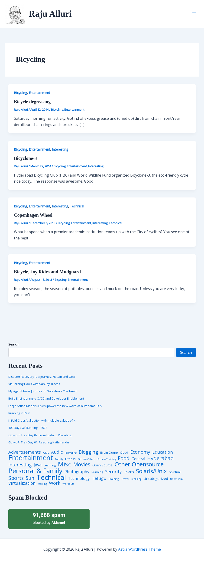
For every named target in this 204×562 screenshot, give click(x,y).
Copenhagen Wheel (33, 215)
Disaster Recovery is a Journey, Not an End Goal (41, 377)
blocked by (49, 518)
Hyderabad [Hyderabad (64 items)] (160, 458)
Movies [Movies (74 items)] (81, 464)
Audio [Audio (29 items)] (57, 452)
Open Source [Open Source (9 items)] (102, 465)
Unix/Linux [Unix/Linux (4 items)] (176, 479)
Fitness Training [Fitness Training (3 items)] (106, 459)
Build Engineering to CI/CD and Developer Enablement (46, 398)
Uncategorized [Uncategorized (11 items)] (155, 478)
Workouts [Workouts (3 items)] (68, 484)
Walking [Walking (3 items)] (42, 484)
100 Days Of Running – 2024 (27, 428)
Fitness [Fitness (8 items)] (70, 459)
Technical (77, 206)
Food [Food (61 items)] (124, 458)
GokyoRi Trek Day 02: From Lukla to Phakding (39, 435)
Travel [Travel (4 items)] (125, 479)
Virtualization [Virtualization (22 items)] (22, 483)
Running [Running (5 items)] (97, 472)
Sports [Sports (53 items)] (16, 477)
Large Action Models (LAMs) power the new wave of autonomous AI (55, 406)
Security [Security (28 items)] (113, 471)
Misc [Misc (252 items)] (64, 464)
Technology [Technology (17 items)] (79, 479)
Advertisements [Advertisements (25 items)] (24, 452)
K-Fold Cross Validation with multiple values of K (41, 420)
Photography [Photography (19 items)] (77, 472)
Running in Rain (19, 413)
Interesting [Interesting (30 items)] (20, 465)
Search (13, 344)
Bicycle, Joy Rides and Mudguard (47, 271)
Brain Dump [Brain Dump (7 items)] (109, 452)
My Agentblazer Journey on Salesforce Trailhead (42, 391)
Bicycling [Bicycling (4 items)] (71, 452)
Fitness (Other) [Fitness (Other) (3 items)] (86, 459)
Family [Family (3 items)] (59, 459)
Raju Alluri (50, 14)
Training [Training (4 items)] (113, 479)
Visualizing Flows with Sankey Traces (34, 384)
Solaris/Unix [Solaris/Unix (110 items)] (151, 471)
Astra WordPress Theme (139, 549)
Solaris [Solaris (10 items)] (129, 472)
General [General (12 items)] (138, 459)
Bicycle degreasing (32, 101)
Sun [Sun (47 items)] (30, 478)
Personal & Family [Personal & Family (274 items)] (35, 470)
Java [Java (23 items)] (38, 465)
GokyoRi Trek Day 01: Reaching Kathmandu (38, 442)
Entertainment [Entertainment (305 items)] (30, 457)
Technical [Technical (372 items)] (51, 477)
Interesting (60, 149)
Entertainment (39, 92)
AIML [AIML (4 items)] (46, 452)
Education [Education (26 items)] (162, 452)
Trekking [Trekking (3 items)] (136, 479)
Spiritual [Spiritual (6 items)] (175, 472)
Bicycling (20, 92)
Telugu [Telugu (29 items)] (99, 478)
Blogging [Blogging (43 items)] (88, 451)
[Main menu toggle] (194, 14)
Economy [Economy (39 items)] (140, 451)
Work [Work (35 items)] (54, 483)
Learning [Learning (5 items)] (50, 465)
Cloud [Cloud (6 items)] (124, 452)
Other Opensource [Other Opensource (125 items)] (139, 464)
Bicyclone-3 (25, 158)
